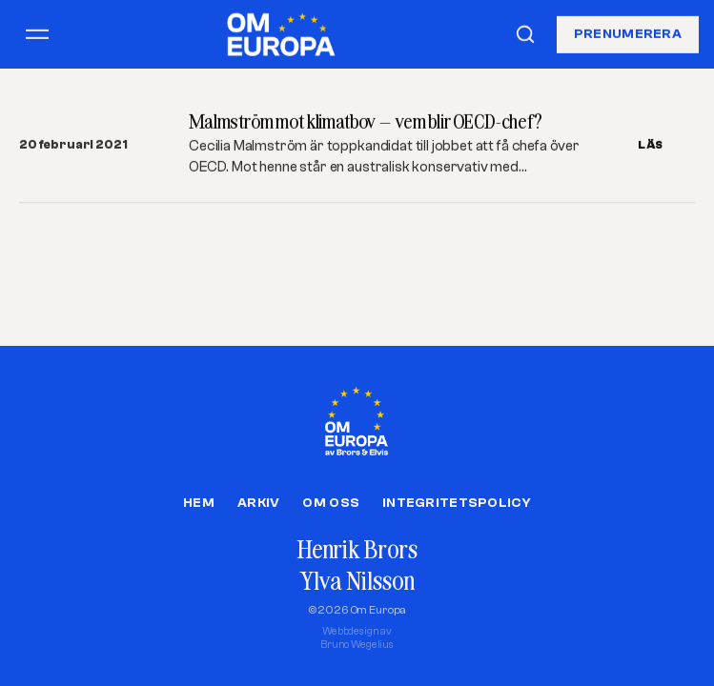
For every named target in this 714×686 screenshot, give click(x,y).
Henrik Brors (357, 549)
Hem (198, 503)
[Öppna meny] (37, 34)
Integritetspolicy (456, 503)
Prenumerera (628, 33)
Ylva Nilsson (356, 580)
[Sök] (525, 34)
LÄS (650, 145)
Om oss (330, 503)
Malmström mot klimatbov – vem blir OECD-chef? (365, 121)
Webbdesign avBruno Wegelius (357, 638)
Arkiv (258, 503)
